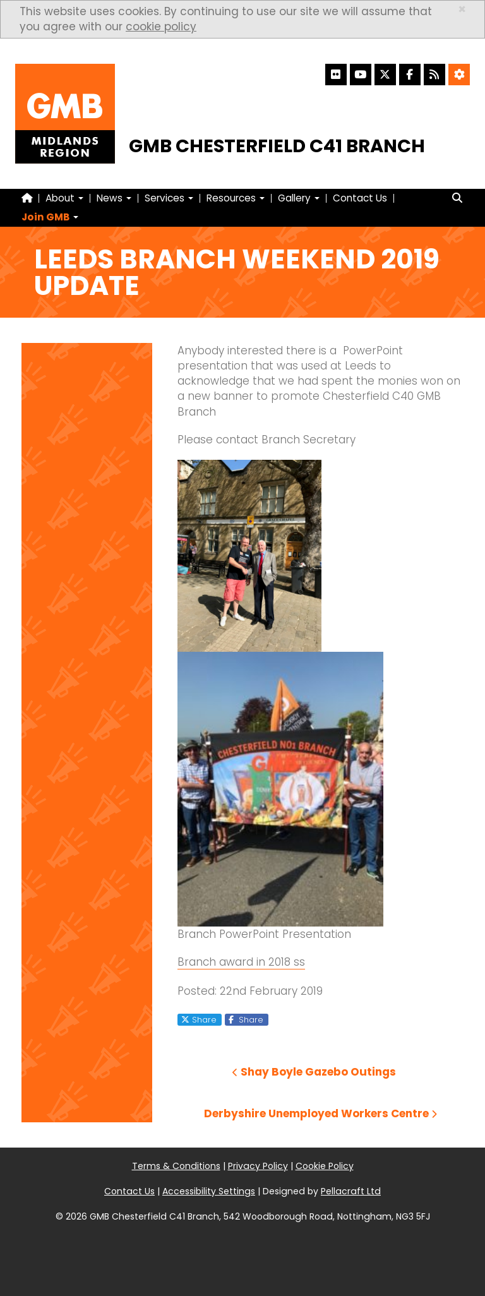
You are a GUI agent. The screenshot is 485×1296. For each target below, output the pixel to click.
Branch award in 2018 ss (241, 961)
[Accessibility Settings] (459, 74)
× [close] (462, 9)
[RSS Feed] (434, 74)
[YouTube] (360, 74)
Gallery (299, 198)
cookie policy (161, 26)
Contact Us (360, 198)
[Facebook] (410, 74)
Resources (236, 198)
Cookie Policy (325, 1166)
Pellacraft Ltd (351, 1191)
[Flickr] (336, 74)
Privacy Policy (258, 1166)
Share (199, 1019)
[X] (385, 74)
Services (169, 198)
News (114, 198)
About (64, 198)
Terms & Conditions (176, 1166)
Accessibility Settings (208, 1191)
